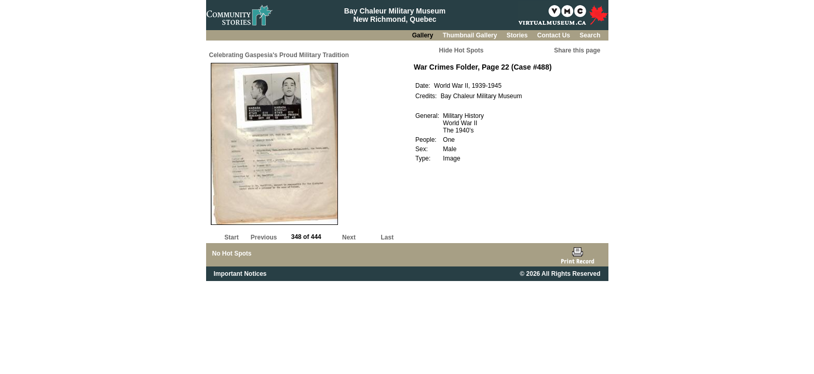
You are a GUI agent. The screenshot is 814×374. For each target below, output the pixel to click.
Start (231, 237)
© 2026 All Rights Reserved (560, 273)
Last (387, 237)
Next (349, 237)
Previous (264, 237)
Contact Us (554, 35)
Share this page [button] (577, 50)
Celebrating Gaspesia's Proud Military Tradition (279, 55)
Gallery (423, 35)
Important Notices (240, 273)
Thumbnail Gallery (471, 35)
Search (589, 35)
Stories (518, 35)
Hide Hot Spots (461, 50)
